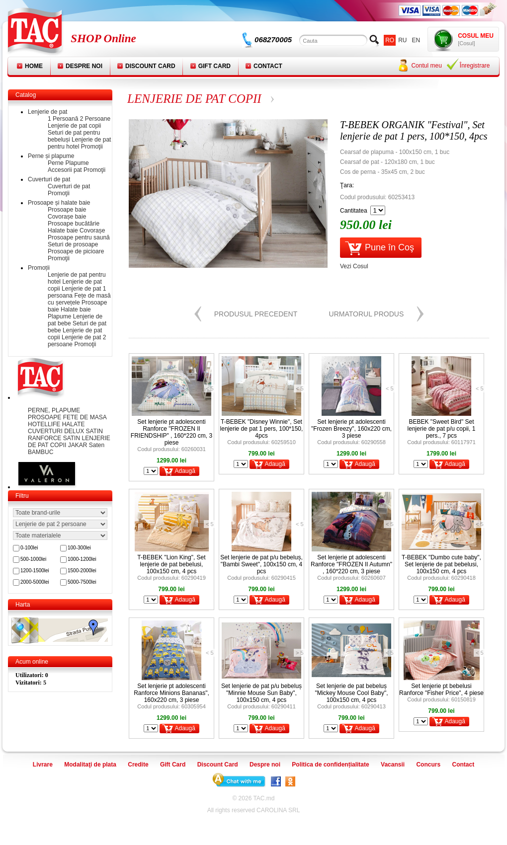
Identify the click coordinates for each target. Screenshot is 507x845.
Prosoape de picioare (76, 251)
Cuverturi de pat (49, 179)
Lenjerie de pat (47, 111)
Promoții (39, 267)
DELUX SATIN (83, 431)
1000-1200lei (82, 559)
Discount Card (150, 66)
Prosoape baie (67, 209)
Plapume (76, 162)
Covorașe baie (67, 216)
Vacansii (393, 765)
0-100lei (29, 547)
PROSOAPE (45, 417)
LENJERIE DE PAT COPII (194, 98)
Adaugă (184, 470)
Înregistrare (475, 65)
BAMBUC (40, 452)
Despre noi (84, 66)
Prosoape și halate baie (59, 202)
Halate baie (63, 230)
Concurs (428, 765)
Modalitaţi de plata (90, 765)
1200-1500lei (34, 570)
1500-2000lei (82, 570)
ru (402, 40)
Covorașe (92, 230)
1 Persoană (63, 118)
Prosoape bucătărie (73, 223)
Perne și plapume (51, 156)
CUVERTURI (46, 431)
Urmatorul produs (366, 314)
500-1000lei (33, 559)
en (416, 40)
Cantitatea (353, 210)
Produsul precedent (256, 314)
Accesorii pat (65, 169)
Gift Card (214, 66)
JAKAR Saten (86, 445)
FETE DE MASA (84, 417)
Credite (138, 765)
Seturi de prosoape (73, 244)
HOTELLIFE (45, 424)
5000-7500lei (82, 582)
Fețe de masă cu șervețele (79, 299)
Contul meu (426, 65)
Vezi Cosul (354, 266)
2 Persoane (95, 118)
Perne (56, 162)
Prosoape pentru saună (79, 237)
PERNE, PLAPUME (54, 410)
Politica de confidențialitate (330, 765)
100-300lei (79, 547)
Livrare (43, 765)
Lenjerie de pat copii (74, 125)
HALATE (73, 424)
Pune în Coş (389, 247)
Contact (268, 66)
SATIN (72, 438)
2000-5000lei (34, 582)
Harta (22, 604)
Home (34, 66)
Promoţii (92, 146)
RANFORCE (45, 438)
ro (389, 40)
